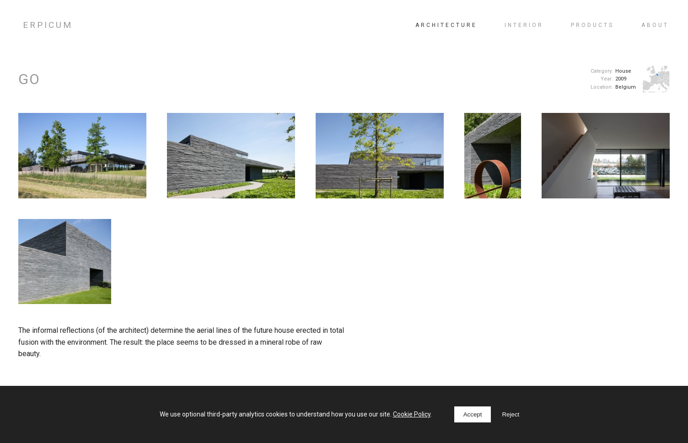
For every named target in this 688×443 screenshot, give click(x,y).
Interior (524, 25)
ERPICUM (48, 25)
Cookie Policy (411, 414)
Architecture (446, 25)
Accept (472, 414)
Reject (510, 414)
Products (592, 25)
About (655, 25)
